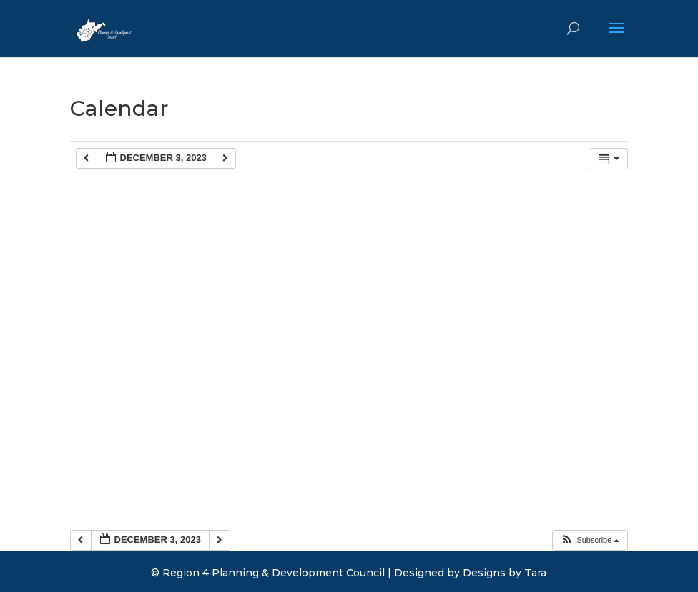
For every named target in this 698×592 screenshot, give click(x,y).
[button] (589, 540)
